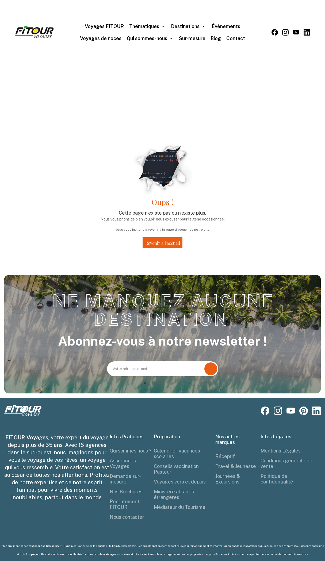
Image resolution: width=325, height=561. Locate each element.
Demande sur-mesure (125, 479)
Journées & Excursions (227, 479)
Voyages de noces (100, 38)
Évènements (226, 26)
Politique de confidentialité (277, 479)
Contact (235, 38)
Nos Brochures (126, 491)
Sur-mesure (192, 38)
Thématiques (144, 26)
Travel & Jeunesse (235, 466)
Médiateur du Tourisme (179, 507)
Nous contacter (127, 517)
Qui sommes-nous (147, 38)
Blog (216, 38)
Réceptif (225, 456)
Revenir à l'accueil (162, 243)
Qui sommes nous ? (130, 451)
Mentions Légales (281, 451)
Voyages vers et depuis (180, 482)
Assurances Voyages (123, 463)
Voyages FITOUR (104, 26)
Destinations (185, 26)
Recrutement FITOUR (124, 504)
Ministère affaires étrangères (174, 494)
